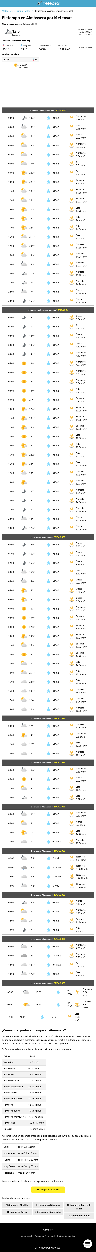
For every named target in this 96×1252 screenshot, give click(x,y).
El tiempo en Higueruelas (48, 1212)
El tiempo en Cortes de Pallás (79, 1207)
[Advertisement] (48, 88)
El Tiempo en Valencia (48, 1189)
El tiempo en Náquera (48, 1205)
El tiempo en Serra (17, 1212)
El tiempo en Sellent (79, 1215)
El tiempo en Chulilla (17, 1205)
